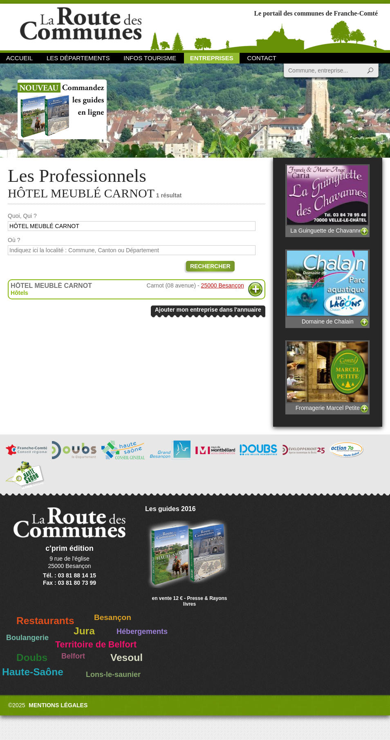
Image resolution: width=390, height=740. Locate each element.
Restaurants (45, 620)
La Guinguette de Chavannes (327, 199)
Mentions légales (58, 705)
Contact (261, 57)
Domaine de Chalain (327, 286)
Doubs (31, 657)
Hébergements (142, 631)
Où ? (14, 240)
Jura (84, 630)
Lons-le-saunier (113, 674)
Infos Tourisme (149, 57)
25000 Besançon (222, 285)
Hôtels (19, 293)
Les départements (78, 57)
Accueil (19, 57)
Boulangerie (27, 638)
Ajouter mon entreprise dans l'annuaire (208, 309)
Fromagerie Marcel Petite (327, 375)
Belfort (73, 656)
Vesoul (126, 657)
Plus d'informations (255, 289)
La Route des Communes (80, 26)
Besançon (112, 617)
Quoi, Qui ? (22, 216)
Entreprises (211, 57)
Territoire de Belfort (96, 644)
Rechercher (210, 266)
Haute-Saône (32, 671)
